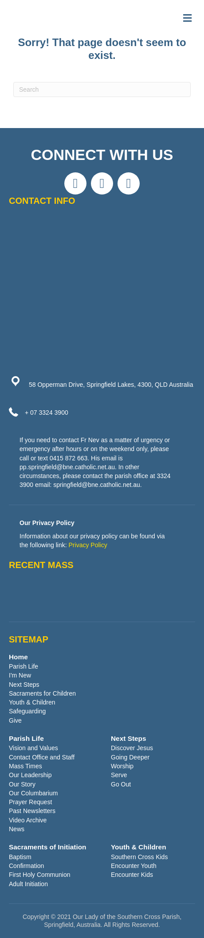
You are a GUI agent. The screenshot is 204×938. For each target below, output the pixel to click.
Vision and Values (33, 747)
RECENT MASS (41, 565)
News (16, 829)
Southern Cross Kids (139, 856)
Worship (122, 766)
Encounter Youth (134, 865)
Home (18, 657)
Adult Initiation (28, 883)
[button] (75, 183)
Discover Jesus (132, 747)
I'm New (20, 675)
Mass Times (25, 766)
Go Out (121, 784)
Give (15, 720)
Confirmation (26, 865)
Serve (119, 774)
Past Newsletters (32, 810)
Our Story (22, 784)
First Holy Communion (39, 874)
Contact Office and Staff (42, 757)
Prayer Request (30, 802)
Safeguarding (27, 711)
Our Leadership (30, 774)
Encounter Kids (132, 874)
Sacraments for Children (42, 693)
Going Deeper (130, 757)
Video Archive (28, 820)
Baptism (20, 856)
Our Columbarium (33, 793)
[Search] (102, 89)
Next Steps (24, 684)
